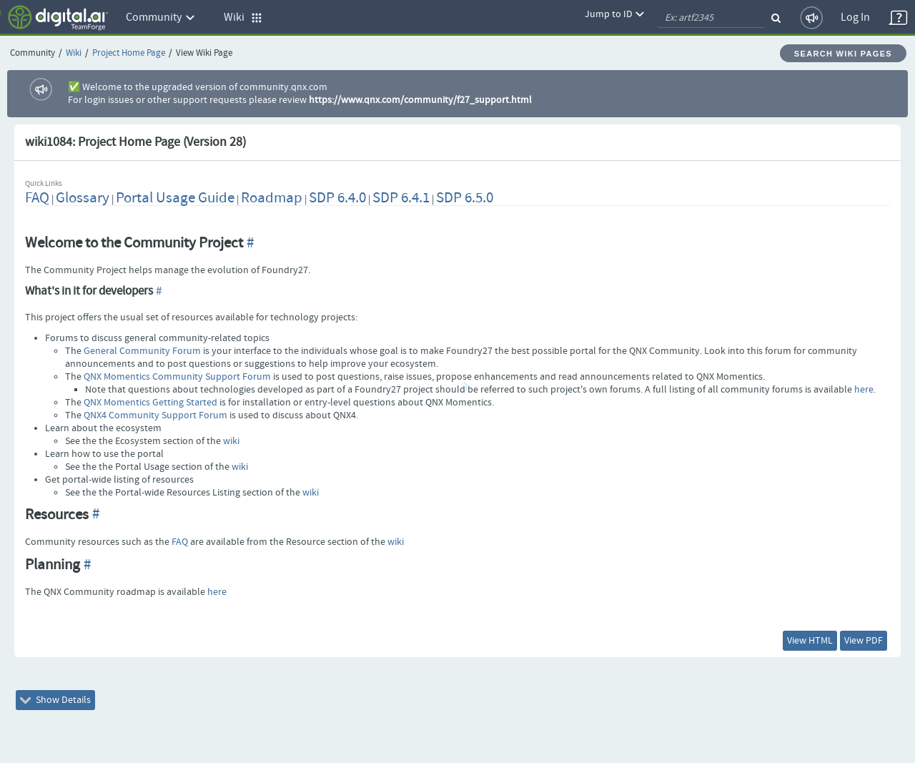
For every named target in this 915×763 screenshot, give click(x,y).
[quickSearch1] (711, 18)
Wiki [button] (243, 17)
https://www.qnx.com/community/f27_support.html (420, 100)
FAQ (37, 198)
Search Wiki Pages (843, 53)
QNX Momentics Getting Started (150, 402)
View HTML (810, 640)
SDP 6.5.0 (464, 198)
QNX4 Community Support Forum (155, 415)
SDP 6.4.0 (337, 198)
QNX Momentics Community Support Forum (177, 376)
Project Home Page (128, 53)
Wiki (73, 53)
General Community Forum (142, 351)
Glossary (82, 198)
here (864, 389)
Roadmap (271, 198)
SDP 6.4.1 (401, 198)
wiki (231, 441)
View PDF (863, 640)
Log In (855, 17)
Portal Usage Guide (175, 198)
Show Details (55, 700)
